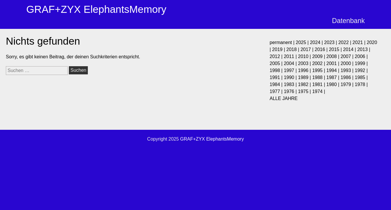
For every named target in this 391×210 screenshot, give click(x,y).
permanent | (283, 42)
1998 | (277, 70)
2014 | (350, 49)
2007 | (348, 56)
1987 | (334, 77)
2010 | (305, 56)
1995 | (319, 70)
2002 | (319, 63)
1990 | (291, 77)
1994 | (334, 70)
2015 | (336, 49)
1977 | (277, 91)
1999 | (361, 63)
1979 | (348, 84)
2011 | (291, 56)
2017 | (308, 49)
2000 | (348, 63)
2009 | (319, 56)
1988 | (319, 77)
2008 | (334, 56)
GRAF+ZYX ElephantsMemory (96, 9)
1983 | (291, 84)
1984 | (277, 84)
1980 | (334, 84)
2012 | (277, 56)
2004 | (291, 63)
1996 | (305, 70)
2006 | (361, 56)
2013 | (363, 49)
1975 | (305, 91)
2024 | (317, 42)
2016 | (322, 49)
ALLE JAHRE (284, 98)
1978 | (361, 84)
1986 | (348, 77)
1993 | (348, 70)
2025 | (303, 42)
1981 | (319, 84)
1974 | (318, 91)
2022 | (345, 42)
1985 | (361, 77)
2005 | (277, 63)
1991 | (277, 77)
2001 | (334, 63)
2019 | (279, 49)
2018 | (293, 49)
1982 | (305, 84)
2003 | (305, 63)
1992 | (361, 70)
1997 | (291, 70)
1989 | (305, 77)
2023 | (331, 42)
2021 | (359, 42)
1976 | (291, 91)
